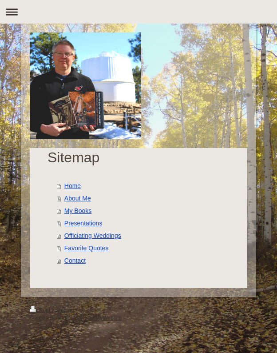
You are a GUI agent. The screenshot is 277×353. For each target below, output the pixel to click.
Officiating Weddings (92, 235)
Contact (75, 260)
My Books (77, 210)
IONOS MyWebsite (99, 318)
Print (40, 310)
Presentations (83, 223)
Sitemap (64, 310)
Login (240, 309)
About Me (77, 198)
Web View (235, 317)
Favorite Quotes (86, 248)
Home (72, 185)
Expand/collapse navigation (138, 11)
